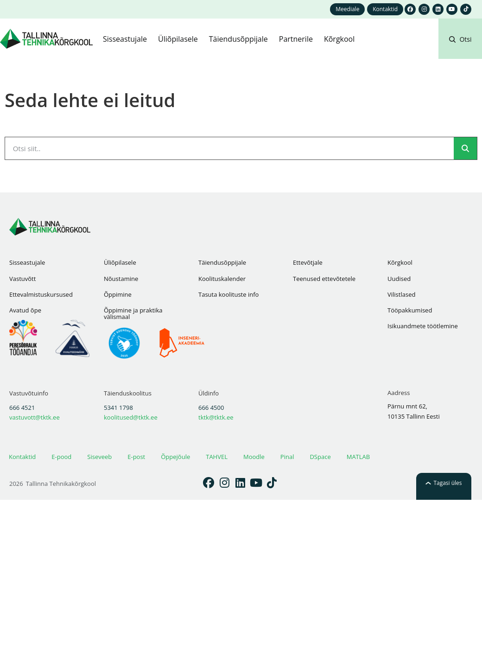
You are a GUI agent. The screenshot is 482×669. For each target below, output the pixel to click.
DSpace (320, 456)
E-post (136, 456)
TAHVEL (217, 456)
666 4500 (211, 407)
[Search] (465, 148)
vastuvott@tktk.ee (34, 417)
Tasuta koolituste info (228, 294)
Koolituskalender (222, 278)
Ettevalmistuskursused (41, 294)
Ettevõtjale (308, 262)
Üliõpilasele (120, 262)
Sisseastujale (27, 262)
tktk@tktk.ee (216, 417)
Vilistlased (401, 294)
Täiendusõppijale (222, 262)
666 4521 (22, 407)
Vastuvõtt (22, 278)
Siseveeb (99, 456)
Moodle (254, 456)
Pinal (287, 456)
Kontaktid (22, 456)
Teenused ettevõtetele (324, 278)
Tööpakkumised (409, 310)
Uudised (399, 278)
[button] (460, 50)
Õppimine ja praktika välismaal (133, 313)
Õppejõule (175, 456)
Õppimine (118, 294)
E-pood (61, 456)
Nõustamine (121, 278)
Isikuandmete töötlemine (422, 326)
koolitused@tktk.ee (131, 417)
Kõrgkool (399, 262)
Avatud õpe (25, 310)
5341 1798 (118, 407)
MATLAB (358, 456)
